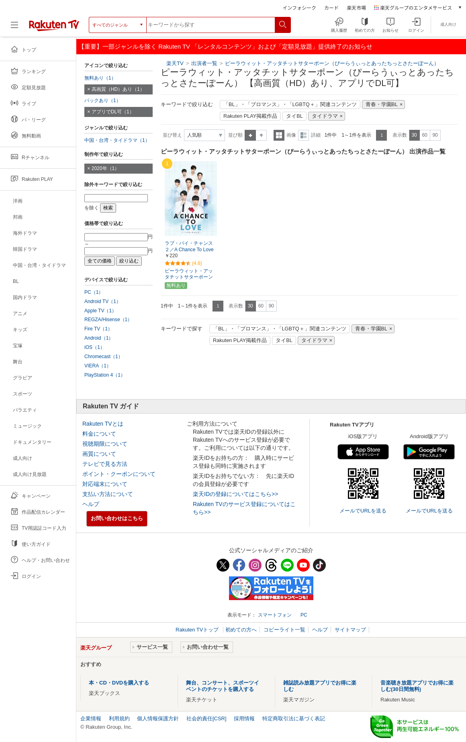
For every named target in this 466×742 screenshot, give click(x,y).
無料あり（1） (100, 78)
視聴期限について (104, 444)
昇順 (250, 135)
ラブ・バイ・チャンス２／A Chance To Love (189, 246)
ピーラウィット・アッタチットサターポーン (189, 274)
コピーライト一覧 (284, 630)
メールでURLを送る (362, 511)
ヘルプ (90, 504)
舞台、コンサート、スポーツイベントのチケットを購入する (222, 686)
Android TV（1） (102, 301)
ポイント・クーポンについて (118, 474)
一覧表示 (279, 135)
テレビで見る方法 (104, 464)
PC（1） (94, 292)
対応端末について (104, 484)
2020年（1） (106, 168)
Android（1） (98, 338)
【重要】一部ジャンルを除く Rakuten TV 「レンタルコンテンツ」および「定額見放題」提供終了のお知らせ (225, 46)
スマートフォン (275, 615)
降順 (261, 135)
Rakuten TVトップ (198, 630)
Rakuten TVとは (102, 423)
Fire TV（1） (98, 329)
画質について (99, 454)
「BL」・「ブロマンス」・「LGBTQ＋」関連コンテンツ (290, 104)
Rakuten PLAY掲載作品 (250, 116)
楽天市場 (356, 7)
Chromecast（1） (103, 356)
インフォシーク (299, 7)
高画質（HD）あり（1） (118, 89)
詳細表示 (303, 135)
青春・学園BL (382, 104)
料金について (99, 433)
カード (331, 7)
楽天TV (175, 63)
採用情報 (244, 718)
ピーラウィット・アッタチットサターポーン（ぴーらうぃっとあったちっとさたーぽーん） (332, 63)
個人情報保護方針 (158, 718)
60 (424, 135)
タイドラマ (325, 116)
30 (414, 135)
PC (303, 615)
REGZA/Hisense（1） (108, 319)
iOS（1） (94, 347)
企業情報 (90, 718)
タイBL (294, 116)
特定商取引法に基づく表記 (293, 718)
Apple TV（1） (100, 311)
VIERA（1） (97, 366)
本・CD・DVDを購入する (119, 683)
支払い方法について (107, 494)
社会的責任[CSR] (206, 718)
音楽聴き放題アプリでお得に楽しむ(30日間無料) (417, 686)
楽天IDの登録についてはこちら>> (235, 494)
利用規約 (119, 718)
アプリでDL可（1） (113, 112)
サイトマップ (350, 630)
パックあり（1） (102, 100)
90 (434, 135)
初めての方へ (241, 630)
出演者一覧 (204, 63)
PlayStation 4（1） (104, 375)
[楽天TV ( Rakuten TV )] (54, 28)
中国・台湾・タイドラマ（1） (117, 140)
